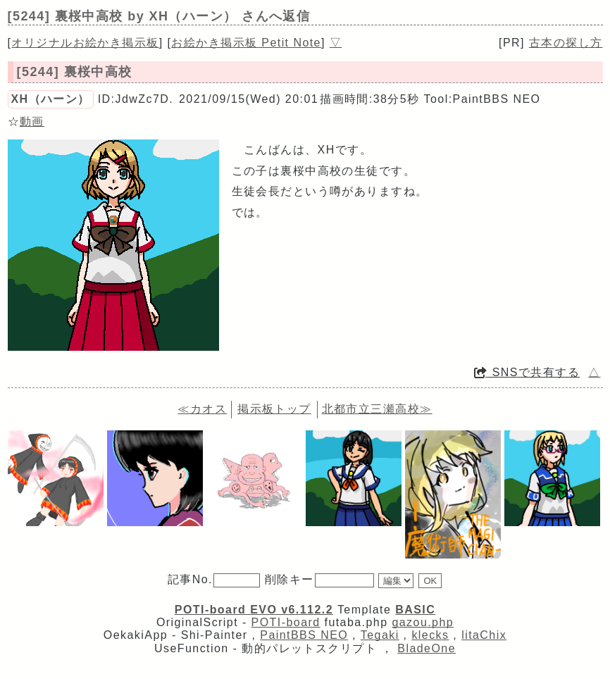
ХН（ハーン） (50, 99)
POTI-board (285, 622)
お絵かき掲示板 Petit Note (246, 43)
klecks (430, 635)
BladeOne (426, 648)
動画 (32, 121)
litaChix (483, 635)
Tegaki (380, 635)
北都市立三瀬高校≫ (377, 409)
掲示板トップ (274, 409)
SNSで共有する (527, 372)
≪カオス (202, 409)
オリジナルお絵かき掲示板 (84, 43)
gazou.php (423, 622)
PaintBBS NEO (304, 635)
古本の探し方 (566, 43)
